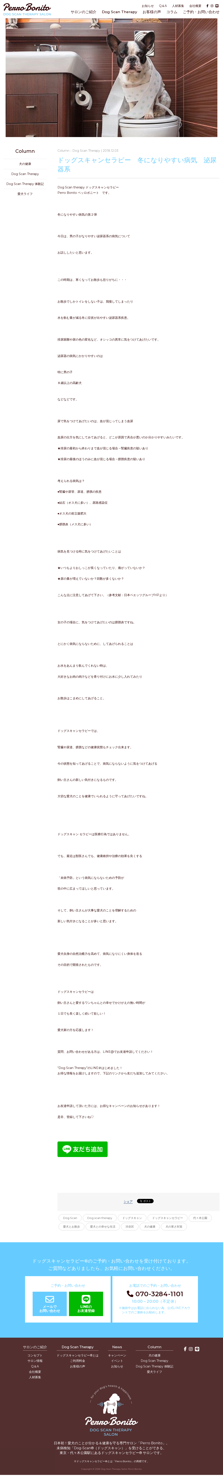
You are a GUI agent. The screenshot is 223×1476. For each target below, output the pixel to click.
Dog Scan (70, 1218)
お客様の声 (152, 12)
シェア (128, 1201)
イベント (117, 1361)
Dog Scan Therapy (119, 12)
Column (154, 1347)
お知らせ (148, 6)
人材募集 (178, 6)
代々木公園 (200, 1218)
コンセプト (35, 1355)
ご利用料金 (77, 1361)
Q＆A (163, 6)
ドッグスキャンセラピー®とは (78, 1355)
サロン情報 (35, 1361)
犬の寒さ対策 (174, 1226)
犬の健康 (149, 1226)
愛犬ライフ (25, 194)
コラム (171, 12)
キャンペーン (117, 1355)
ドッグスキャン (132, 1218)
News (117, 1347)
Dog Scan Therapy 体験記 (25, 184)
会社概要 (195, 6)
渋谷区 (130, 1226)
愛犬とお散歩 (71, 1226)
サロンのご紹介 (83, 12)
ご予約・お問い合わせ (201, 12)
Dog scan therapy (99, 1218)
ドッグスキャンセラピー (167, 1218)
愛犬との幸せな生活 (102, 1226)
